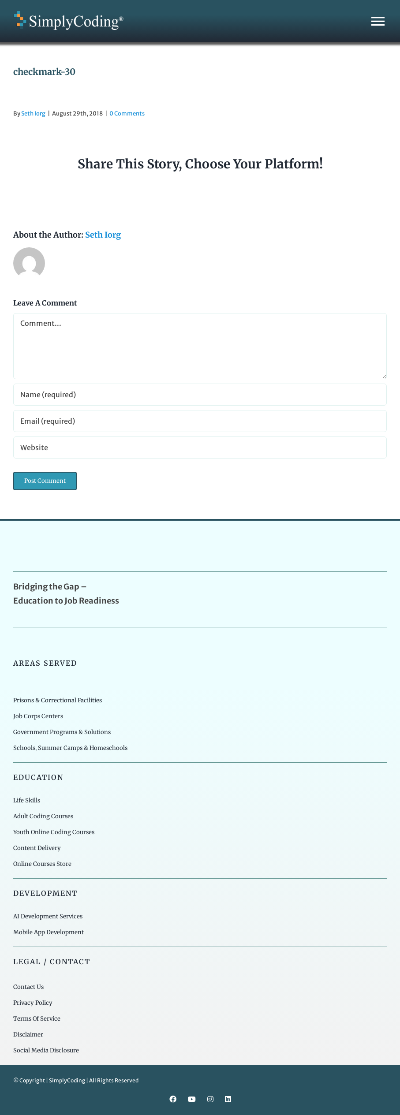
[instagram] (210, 1099)
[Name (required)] (200, 395)
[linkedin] (228, 1099)
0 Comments (127, 113)
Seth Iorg (33, 113)
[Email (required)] (200, 421)
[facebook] (173, 1099)
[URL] (200, 447)
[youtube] (192, 1099)
